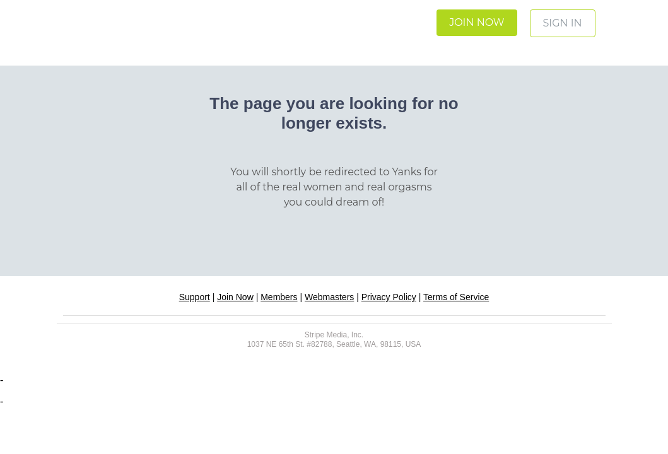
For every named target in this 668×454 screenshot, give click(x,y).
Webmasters (329, 297)
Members (279, 297)
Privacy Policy (388, 297)
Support (194, 297)
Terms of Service (456, 297)
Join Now (235, 297)
